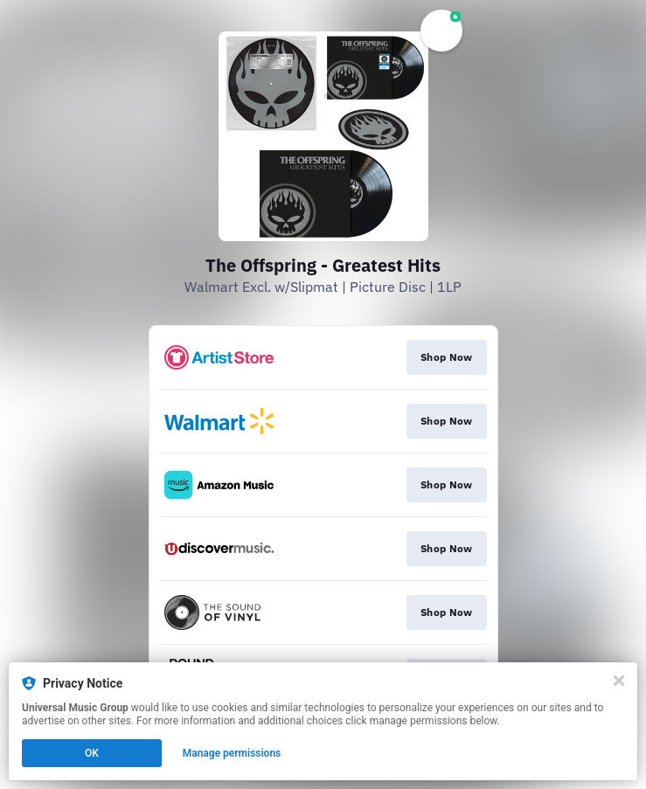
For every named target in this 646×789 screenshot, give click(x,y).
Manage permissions (232, 753)
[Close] (619, 681)
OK (92, 753)
